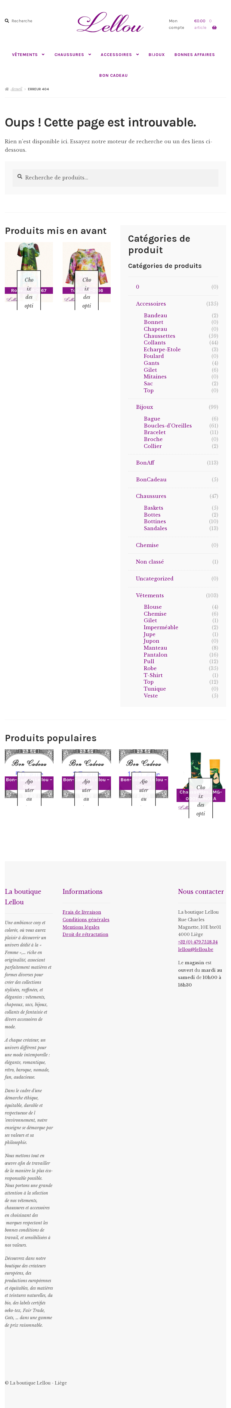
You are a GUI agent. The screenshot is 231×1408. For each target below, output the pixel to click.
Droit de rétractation (85, 927)
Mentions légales (81, 919)
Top (149, 390)
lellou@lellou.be (195, 941)
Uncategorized (155, 579)
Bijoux (157, 54)
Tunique (155, 689)
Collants (155, 343)
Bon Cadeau (113, 75)
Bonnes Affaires (194, 54)
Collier (153, 446)
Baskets (153, 508)
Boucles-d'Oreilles (168, 426)
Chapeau (155, 329)
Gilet (150, 370)
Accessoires (116, 54)
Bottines (155, 521)
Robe (150, 668)
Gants (151, 363)
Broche (153, 439)
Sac (148, 384)
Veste (151, 696)
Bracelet (155, 432)
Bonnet (153, 322)
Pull (149, 661)
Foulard (154, 356)
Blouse (153, 607)
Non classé (150, 562)
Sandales (155, 528)
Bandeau (155, 315)
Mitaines (155, 377)
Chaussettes (159, 336)
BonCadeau (151, 480)
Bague (152, 419)
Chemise (147, 545)
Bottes (152, 515)
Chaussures (69, 54)
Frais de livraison (82, 904)
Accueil (16, 89)
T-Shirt (153, 675)
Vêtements (25, 54)
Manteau (155, 648)
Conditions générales (86, 912)
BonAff (145, 463)
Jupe (150, 634)
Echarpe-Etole (162, 350)
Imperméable (161, 627)
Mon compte (176, 24)
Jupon (151, 641)
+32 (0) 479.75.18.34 (198, 934)
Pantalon (156, 655)
